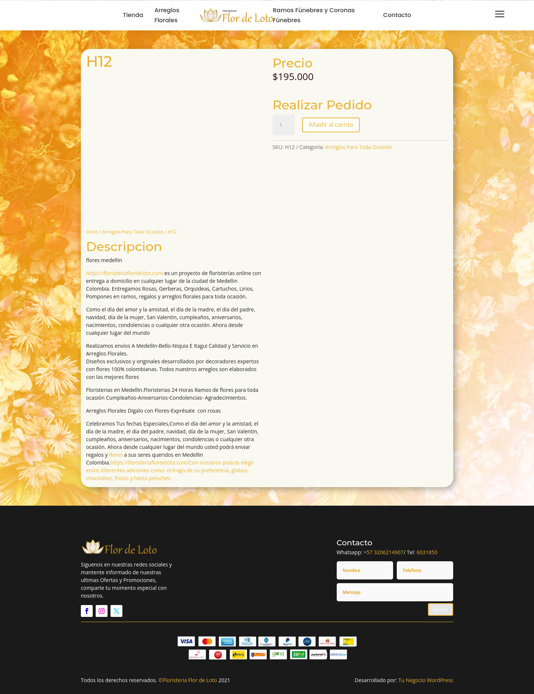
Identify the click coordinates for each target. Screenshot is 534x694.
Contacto (397, 15)
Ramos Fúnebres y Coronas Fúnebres (314, 15)
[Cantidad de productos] (284, 125)
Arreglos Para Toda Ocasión (133, 231)
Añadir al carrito (331, 124)
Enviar (441, 609)
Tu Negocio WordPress (425, 680)
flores (116, 454)
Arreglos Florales (166, 15)
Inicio (92, 231)
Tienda (133, 15)
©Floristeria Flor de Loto (187, 680)
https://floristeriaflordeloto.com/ (125, 273)
